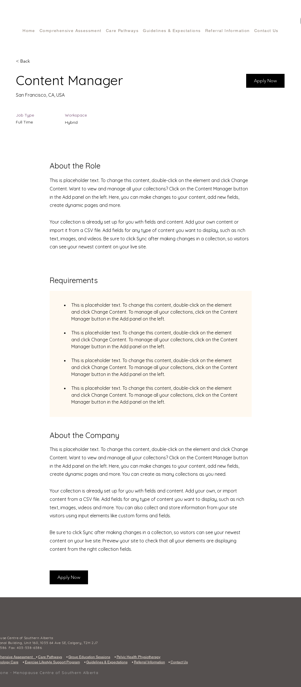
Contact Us (179, 662)
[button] (265, 81)
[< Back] (36, 61)
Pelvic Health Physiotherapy (138, 657)
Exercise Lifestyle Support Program (52, 662)
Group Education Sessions (89, 657)
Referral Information (149, 662)
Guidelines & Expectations (107, 662)
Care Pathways (50, 657)
